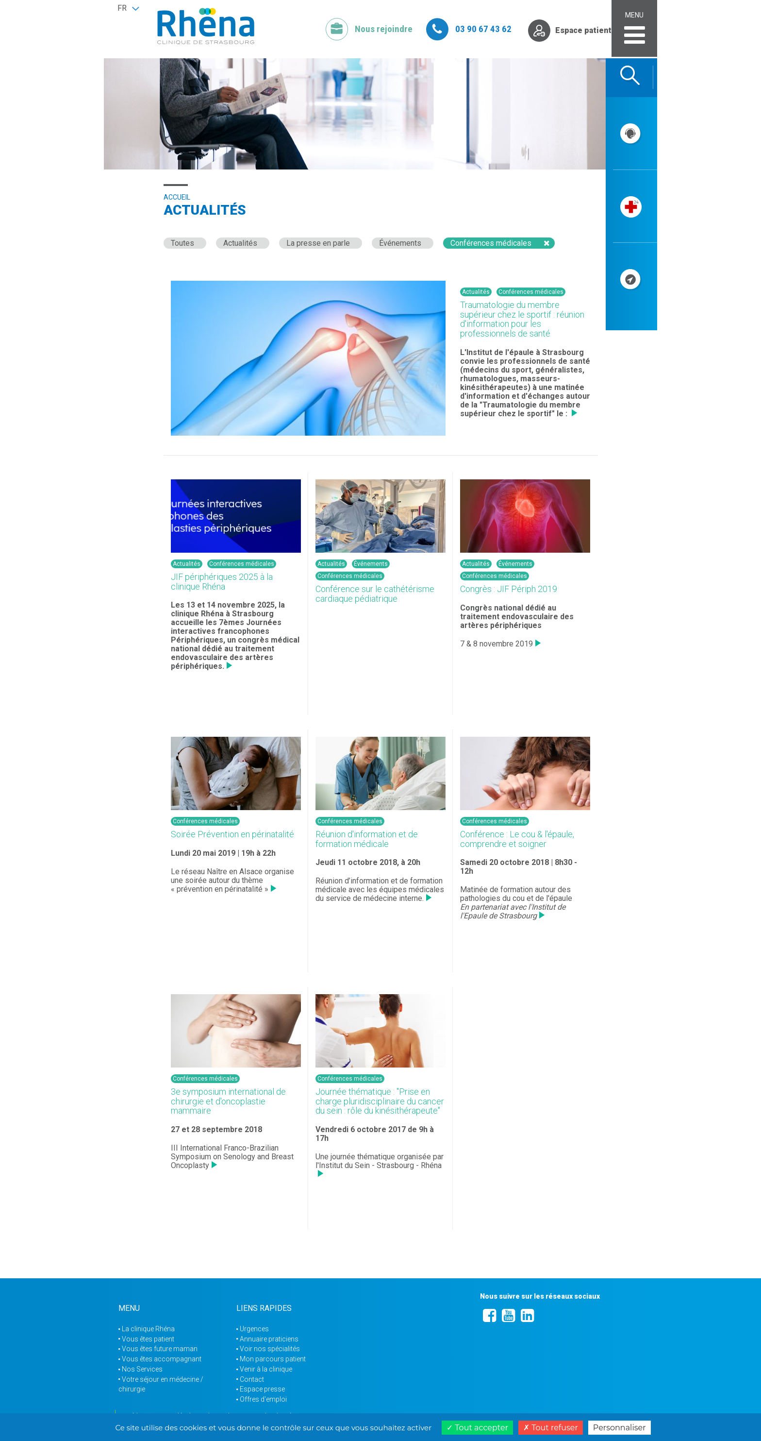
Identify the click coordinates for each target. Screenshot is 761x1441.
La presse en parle (318, 243)
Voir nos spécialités (270, 1349)
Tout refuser (550, 1427)
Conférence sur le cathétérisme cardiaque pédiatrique (374, 594)
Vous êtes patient (148, 1339)
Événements (400, 243)
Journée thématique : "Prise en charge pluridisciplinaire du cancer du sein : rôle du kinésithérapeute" (379, 1101)
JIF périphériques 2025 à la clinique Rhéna (222, 582)
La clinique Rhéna (148, 1329)
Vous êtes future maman (160, 1349)
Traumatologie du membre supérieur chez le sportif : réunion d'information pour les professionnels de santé (522, 319)
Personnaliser (619, 1427)
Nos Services (142, 1369)
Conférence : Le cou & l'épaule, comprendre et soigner (517, 839)
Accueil (177, 197)
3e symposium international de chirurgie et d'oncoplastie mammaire (228, 1101)
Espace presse (262, 1389)
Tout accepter (477, 1427)
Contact (252, 1379)
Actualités (240, 243)
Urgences (254, 1329)
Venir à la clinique (266, 1369)
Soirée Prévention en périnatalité (232, 834)
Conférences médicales (490, 243)
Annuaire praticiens (269, 1339)
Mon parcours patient (273, 1359)
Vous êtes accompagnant (161, 1359)
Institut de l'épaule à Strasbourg (525, 352)
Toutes (182, 243)
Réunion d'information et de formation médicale (366, 839)
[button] (128, 8)
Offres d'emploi (263, 1399)
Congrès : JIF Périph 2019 (508, 589)
